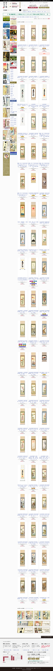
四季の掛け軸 (34, 11)
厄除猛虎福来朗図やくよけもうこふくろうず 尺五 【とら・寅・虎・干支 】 (44, 543)
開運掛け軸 (29, 11)
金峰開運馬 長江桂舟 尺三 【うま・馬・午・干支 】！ (33, 77)
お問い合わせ (47, 0)
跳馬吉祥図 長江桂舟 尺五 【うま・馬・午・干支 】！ (33, 46)
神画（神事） (13, 86)
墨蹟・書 (12, 95)
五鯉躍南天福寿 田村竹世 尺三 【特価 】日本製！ (44, 223)
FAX (40, 7)
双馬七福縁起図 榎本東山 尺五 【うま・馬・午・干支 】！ (44, 46)
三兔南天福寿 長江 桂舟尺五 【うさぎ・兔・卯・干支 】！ (34, 134)
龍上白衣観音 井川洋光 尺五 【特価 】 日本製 (23, 342)
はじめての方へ (36, 0)
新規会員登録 (45, 2)
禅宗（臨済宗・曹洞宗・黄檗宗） (14, 112)
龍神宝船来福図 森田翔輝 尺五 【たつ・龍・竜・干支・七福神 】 (33, 373)
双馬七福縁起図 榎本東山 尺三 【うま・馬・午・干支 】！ (22, 77)
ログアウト (41, 2)
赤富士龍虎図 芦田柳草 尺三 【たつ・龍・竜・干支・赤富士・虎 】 (44, 279)
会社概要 (42, 0)
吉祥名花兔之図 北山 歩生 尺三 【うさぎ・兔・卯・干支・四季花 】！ (44, 429)
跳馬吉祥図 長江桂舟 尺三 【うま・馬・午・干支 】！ (22, 46)
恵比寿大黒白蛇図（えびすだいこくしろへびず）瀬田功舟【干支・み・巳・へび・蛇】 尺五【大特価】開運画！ (44, 135)
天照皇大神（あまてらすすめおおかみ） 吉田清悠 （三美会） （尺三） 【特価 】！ (22, 486)
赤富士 (45, 11)
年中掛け (12, 73)
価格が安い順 (40, 18)
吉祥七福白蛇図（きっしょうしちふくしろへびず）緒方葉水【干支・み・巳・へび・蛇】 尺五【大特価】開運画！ (33, 165)
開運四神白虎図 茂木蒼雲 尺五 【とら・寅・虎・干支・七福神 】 (33, 570)
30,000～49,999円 (13, 122)
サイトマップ (39, 668)
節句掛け (12, 78)
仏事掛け (12, 69)
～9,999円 (12, 117)
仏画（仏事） (13, 84)
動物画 (12, 93)
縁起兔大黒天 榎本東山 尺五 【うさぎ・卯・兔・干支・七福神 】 (34, 401)
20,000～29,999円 (13, 120)
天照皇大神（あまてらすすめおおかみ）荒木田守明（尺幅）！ (22, 134)
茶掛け (12, 80)
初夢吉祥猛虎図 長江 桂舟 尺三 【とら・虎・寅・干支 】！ (44, 486)
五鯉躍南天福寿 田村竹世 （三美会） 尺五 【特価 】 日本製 (22, 250)
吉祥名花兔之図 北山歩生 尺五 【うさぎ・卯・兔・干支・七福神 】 (44, 401)
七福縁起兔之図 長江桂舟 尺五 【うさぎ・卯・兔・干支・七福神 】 (22, 429)
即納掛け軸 (24, 11)
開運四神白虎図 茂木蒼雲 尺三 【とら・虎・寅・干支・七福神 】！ (22, 515)
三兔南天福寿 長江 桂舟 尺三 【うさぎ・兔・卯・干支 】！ (22, 401)
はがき (44, 7)
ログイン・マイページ (34, 2)
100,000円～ (12, 125)
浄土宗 (12, 104)
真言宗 (12, 106)
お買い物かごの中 (33, 7)
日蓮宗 (12, 108)
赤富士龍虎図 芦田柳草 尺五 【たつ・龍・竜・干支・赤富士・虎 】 (44, 342)
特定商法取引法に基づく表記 (31, 668)
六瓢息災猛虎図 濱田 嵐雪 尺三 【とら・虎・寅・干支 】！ (33, 515)
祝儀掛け (12, 76)
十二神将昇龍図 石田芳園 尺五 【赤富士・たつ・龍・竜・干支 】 (22, 373)
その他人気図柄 (13, 98)
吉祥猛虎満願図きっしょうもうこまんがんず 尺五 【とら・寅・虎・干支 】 (33, 598)
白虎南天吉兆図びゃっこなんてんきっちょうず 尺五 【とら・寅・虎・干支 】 (44, 515)
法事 (42, 11)
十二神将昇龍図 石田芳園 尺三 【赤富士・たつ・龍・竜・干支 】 (22, 311)
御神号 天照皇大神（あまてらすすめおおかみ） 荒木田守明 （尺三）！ (22, 105)
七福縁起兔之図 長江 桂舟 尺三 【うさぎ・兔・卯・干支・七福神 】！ (22, 457)
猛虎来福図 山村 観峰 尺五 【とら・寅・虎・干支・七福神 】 (33, 543)
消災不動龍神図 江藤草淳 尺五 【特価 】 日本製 (44, 311)
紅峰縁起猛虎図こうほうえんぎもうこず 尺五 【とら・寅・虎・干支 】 (22, 570)
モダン (12, 96)
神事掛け (12, 71)
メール (48, 7)
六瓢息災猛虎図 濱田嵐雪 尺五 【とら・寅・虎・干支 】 (22, 598)
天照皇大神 (39, 11)
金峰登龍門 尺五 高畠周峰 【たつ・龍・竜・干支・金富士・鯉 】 (33, 342)
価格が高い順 (45, 18)
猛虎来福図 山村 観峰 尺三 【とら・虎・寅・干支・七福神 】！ (33, 486)
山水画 (12, 88)
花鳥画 (12, 91)
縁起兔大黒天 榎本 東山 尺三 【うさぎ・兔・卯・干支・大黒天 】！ (33, 429)
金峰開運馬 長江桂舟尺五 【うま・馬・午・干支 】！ (44, 77)
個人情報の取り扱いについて (20, 668)
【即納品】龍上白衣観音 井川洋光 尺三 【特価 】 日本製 (33, 279)
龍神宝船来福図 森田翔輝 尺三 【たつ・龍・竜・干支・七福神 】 (33, 311)
